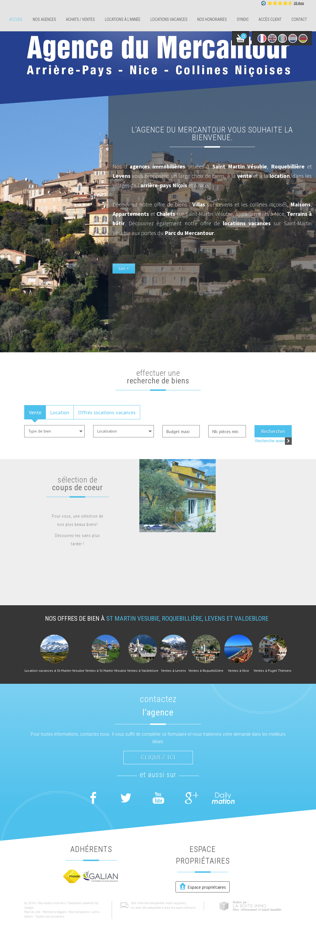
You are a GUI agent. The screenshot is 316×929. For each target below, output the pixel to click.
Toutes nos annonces (49, 916)
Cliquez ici (158, 757)
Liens (95, 912)
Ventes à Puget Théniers (272, 670)
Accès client (270, 19)
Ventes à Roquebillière (205, 670)
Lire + (173, 296)
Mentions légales (54, 912)
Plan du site (32, 912)
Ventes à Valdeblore (142, 670)
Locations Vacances (168, 19)
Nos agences (44, 19)
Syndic (243, 19)
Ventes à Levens (173, 670)
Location (59, 412)
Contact (299, 19)
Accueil (16, 19)
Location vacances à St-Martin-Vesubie (54, 670)
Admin (28, 916)
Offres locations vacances (107, 412)
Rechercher (273, 431)
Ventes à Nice (238, 670)
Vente (35, 412)
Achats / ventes (80, 19)
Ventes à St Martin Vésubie (105, 670)
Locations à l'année (122, 19)
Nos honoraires (212, 19)
